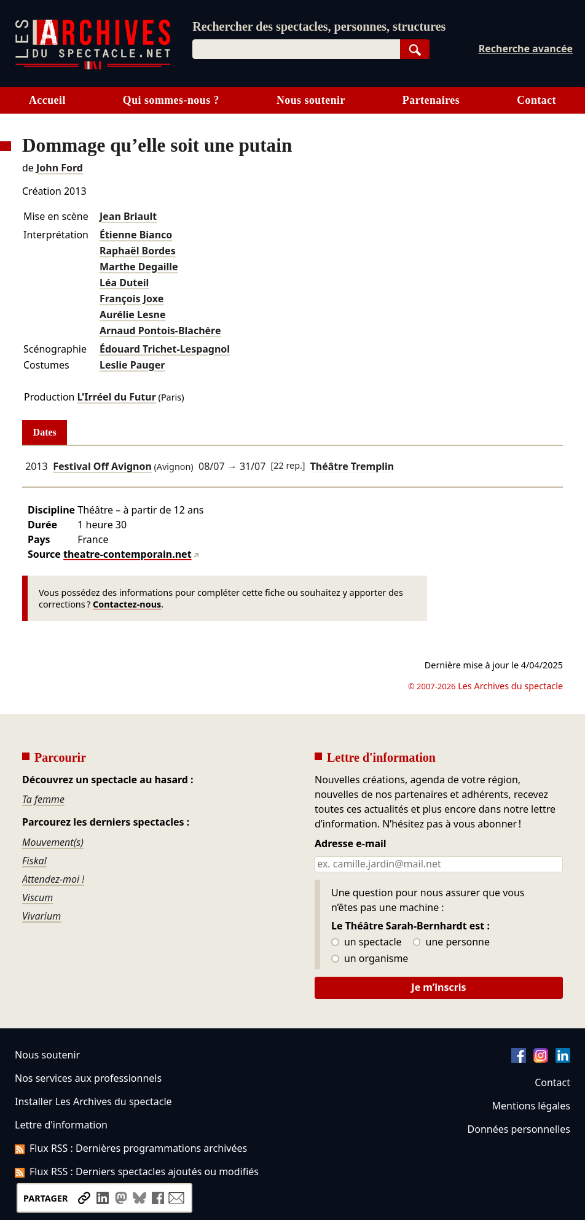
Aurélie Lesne (133, 314)
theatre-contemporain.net (127, 554)
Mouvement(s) (53, 842)
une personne (451, 942)
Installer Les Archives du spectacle (93, 1101)
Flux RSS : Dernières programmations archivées (131, 1148)
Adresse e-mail (351, 844)
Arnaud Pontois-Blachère (160, 330)
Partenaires (431, 100)
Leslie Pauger (132, 365)
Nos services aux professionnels (88, 1078)
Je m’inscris (438, 987)
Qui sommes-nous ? (171, 100)
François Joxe (131, 298)
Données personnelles (519, 1129)
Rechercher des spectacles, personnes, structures (319, 26)
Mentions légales (531, 1105)
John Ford (59, 167)
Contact (552, 1082)
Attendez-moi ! (53, 879)
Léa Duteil (124, 282)
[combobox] (296, 49)
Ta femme (43, 799)
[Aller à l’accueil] (92, 66)
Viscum (37, 897)
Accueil (47, 100)
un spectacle (366, 942)
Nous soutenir (311, 100)
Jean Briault (128, 216)
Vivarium (41, 916)
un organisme (369, 958)
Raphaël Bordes (138, 250)
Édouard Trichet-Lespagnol (165, 349)
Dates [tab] (45, 432)
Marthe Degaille (139, 266)
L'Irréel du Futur (116, 397)
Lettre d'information (61, 1125)
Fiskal (34, 860)
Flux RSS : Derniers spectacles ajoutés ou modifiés (137, 1171)
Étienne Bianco (136, 234)
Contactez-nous (127, 604)
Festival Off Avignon (102, 466)
